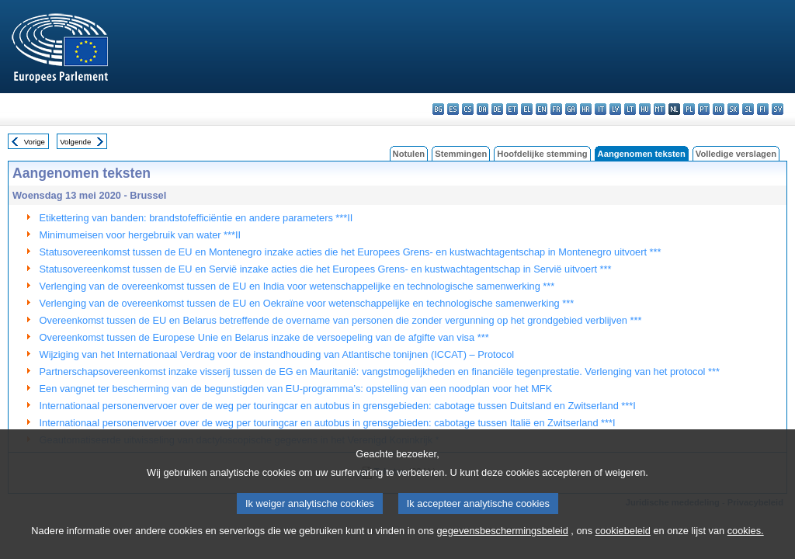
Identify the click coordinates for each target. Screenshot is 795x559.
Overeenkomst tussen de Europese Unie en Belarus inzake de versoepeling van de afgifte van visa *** (264, 337)
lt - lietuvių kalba (630, 109)
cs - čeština (468, 109)
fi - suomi (763, 109)
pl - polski (689, 109)
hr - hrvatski (586, 109)
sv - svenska (777, 109)
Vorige (34, 141)
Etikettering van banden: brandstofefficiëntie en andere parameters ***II (196, 218)
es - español (453, 109)
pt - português (704, 109)
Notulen (409, 153)
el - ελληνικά (527, 109)
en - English (541, 109)
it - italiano (600, 109)
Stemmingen (461, 153)
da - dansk (482, 109)
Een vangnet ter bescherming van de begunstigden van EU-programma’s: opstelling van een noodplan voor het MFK (296, 388)
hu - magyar (645, 109)
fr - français (556, 109)
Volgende (75, 141)
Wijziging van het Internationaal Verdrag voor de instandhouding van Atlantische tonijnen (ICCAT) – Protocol (277, 354)
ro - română (718, 109)
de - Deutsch (497, 109)
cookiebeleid (623, 549)
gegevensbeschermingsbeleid (502, 549)
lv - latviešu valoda (615, 109)
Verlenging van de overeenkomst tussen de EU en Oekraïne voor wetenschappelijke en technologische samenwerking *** (307, 303)
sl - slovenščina (748, 109)
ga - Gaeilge (571, 109)
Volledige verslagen (736, 153)
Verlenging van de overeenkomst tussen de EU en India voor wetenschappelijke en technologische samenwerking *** (297, 286)
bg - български (438, 109)
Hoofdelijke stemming (542, 153)
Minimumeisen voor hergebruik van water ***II (140, 235)
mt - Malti (659, 109)
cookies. (745, 549)
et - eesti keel (512, 109)
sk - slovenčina (733, 109)
